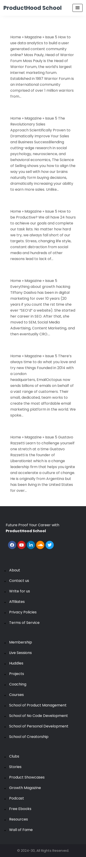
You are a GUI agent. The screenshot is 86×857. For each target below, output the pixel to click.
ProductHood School (32, 8)
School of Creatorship (28, 736)
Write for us (19, 591)
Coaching (17, 684)
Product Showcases (27, 777)
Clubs (14, 756)
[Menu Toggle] (78, 8)
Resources (18, 819)
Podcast (16, 798)
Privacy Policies (23, 612)
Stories (15, 766)
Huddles (16, 663)
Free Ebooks (20, 808)
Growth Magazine (25, 787)
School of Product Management (38, 705)
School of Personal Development (38, 726)
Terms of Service (24, 622)
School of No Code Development (38, 715)
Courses (16, 694)
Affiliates (17, 601)
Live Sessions (20, 652)
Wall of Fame (21, 829)
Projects (16, 673)
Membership (20, 642)
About (14, 570)
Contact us (19, 580)
